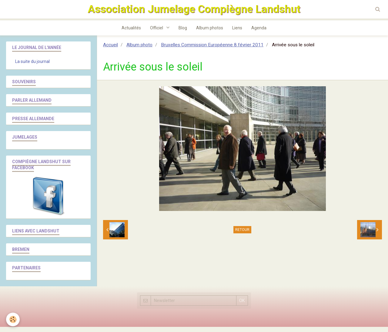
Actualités (131, 33)
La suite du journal (32, 66)
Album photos (209, 33)
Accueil (110, 50)
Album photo (139, 50)
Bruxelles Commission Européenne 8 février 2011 (212, 50)
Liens (237, 33)
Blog (183, 33)
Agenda (258, 33)
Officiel (157, 33)
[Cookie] (13, 319)
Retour (242, 235)
